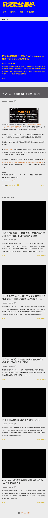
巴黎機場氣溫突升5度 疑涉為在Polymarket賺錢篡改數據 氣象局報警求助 (23, 58)
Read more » (41, 255)
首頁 (3, 12)
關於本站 (11, 12)
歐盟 (20, 12)
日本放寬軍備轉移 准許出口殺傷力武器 (21, 420)
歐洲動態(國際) (18, 4)
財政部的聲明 (8, 149)
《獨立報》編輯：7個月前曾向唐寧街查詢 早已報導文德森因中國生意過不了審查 (23, 235)
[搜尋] (40, 3)
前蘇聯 (13, 186)
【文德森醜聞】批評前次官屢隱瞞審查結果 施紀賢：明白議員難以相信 (22, 361)
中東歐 (9, 186)
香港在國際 (29, 12)
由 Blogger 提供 (24, 513)
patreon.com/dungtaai (8, 180)
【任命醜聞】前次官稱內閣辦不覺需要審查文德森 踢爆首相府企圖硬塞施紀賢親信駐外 (24, 298)
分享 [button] (3, 78)
